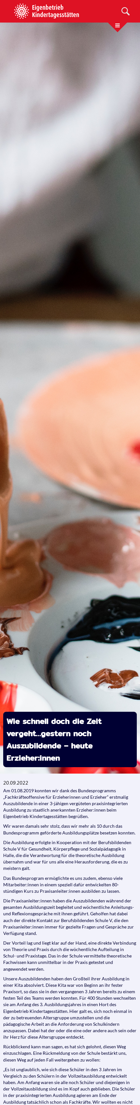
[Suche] (126, 11)
